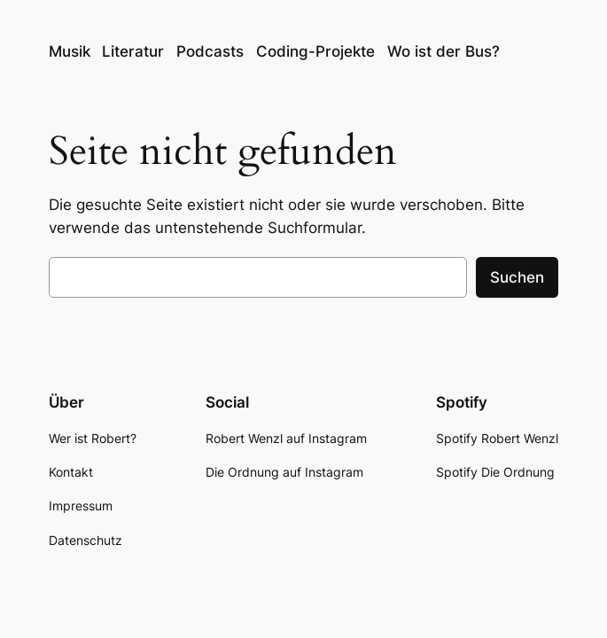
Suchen (517, 277)
